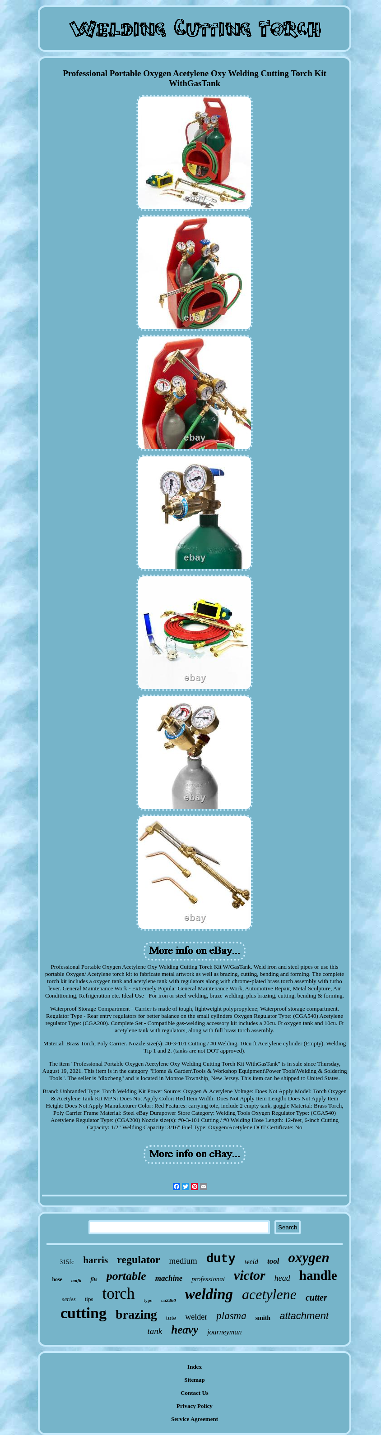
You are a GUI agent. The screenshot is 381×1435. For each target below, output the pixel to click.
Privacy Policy (195, 1406)
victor (249, 1275)
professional (208, 1279)
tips (89, 1299)
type (148, 1300)
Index (194, 1366)
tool (273, 1261)
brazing (136, 1314)
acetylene (269, 1294)
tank (155, 1331)
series (68, 1299)
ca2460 (168, 1300)
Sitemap (194, 1379)
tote (171, 1317)
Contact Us (195, 1392)
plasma (231, 1315)
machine (168, 1278)
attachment (304, 1315)
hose (57, 1279)
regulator (138, 1259)
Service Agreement (194, 1419)
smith (263, 1318)
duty (221, 1259)
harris (95, 1260)
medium (183, 1260)
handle (318, 1275)
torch (118, 1293)
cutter (316, 1297)
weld (251, 1261)
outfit (76, 1280)
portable (126, 1276)
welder (196, 1316)
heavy (184, 1330)
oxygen (308, 1257)
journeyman (224, 1332)
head (282, 1278)
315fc (67, 1262)
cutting (83, 1313)
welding (209, 1294)
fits (93, 1279)
